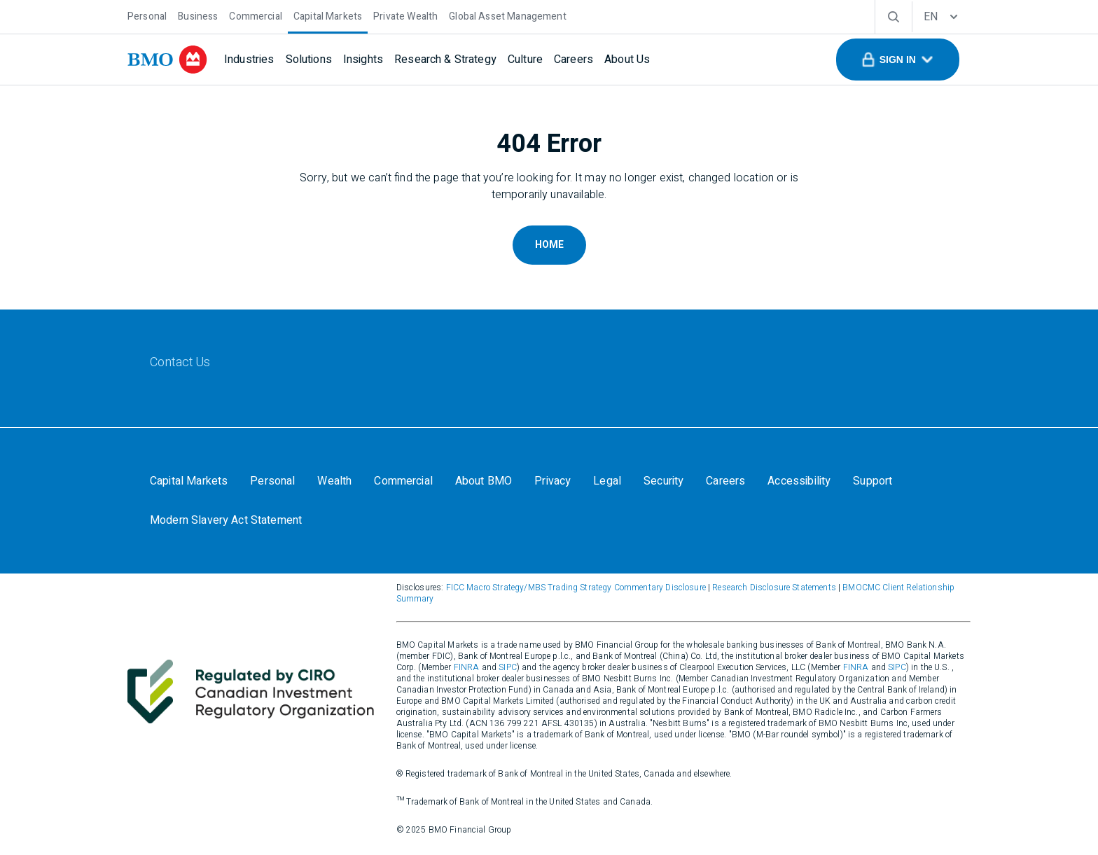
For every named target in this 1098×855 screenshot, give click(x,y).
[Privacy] (552, 481)
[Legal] (607, 481)
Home (549, 244)
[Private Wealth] (405, 15)
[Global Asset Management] (507, 15)
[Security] (663, 481)
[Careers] (573, 59)
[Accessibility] (799, 481)
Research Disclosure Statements (774, 587)
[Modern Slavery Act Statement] (226, 520)
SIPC (508, 667)
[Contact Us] (180, 362)
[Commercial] (255, 15)
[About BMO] (483, 481)
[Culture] (525, 59)
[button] (897, 60)
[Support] (872, 481)
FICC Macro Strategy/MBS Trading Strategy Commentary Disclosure (576, 587)
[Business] (198, 15)
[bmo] (167, 59)
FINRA (467, 667)
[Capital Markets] (327, 15)
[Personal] (147, 15)
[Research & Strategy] (445, 59)
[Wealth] (334, 481)
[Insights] (363, 59)
